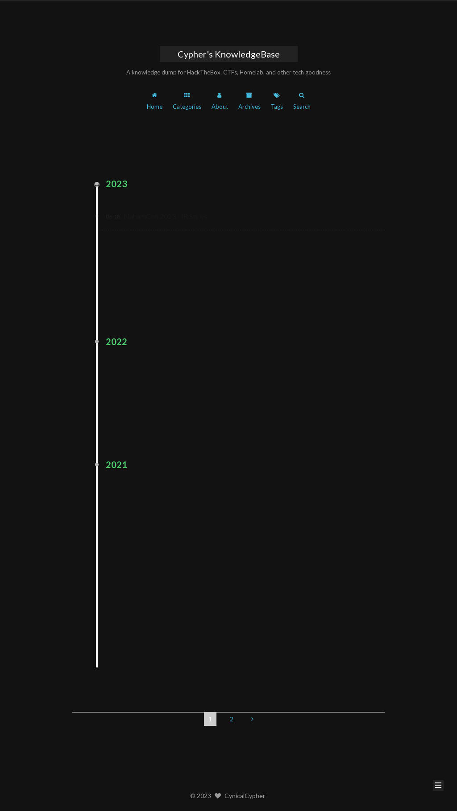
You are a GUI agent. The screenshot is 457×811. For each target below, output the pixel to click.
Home (154, 101)
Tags (277, 101)
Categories (187, 101)
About (220, 101)
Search (302, 101)
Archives (249, 101)
